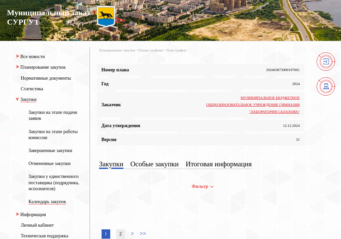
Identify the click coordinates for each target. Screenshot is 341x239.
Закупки (111, 164)
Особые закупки (154, 164)
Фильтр (203, 186)
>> (143, 233)
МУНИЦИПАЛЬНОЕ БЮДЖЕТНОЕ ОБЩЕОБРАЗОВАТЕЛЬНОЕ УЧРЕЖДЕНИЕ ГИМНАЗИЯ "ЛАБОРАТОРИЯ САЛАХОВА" (253, 105)
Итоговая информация (219, 164)
